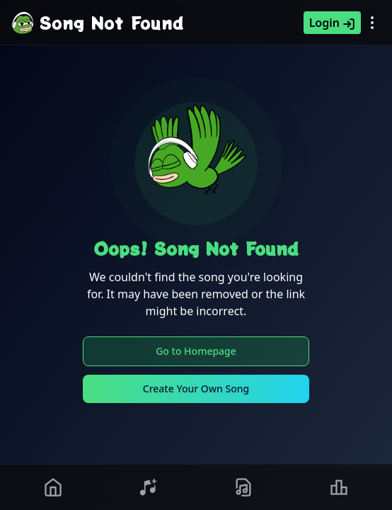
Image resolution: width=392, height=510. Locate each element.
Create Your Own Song (196, 388)
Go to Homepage (196, 351)
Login (332, 22)
